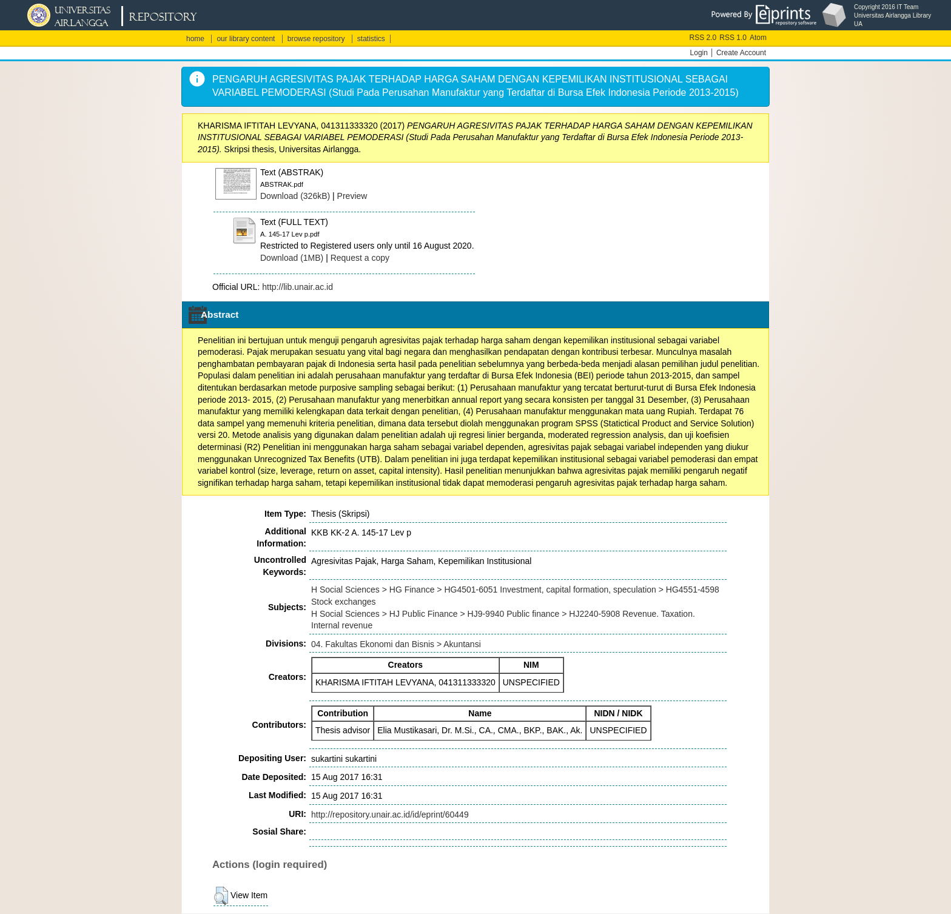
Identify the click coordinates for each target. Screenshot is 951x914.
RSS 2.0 (703, 37)
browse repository (316, 39)
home (195, 39)
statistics (371, 39)
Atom (758, 37)
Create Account (741, 53)
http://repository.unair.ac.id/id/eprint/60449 (390, 814)
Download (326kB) (295, 196)
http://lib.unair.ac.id (297, 287)
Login (699, 53)
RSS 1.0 (733, 37)
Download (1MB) (291, 258)
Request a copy (360, 258)
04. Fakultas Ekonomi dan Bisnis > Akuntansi (396, 644)
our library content (246, 39)
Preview (352, 196)
